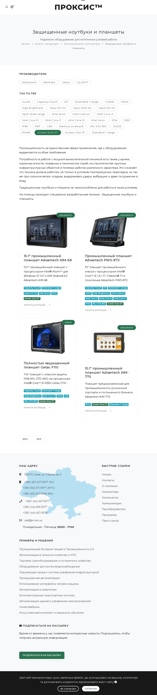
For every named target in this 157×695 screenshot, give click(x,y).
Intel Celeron (81, 114)
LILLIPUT (82, 82)
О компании (110, 486)
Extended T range (87, 101)
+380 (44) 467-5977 (37, 501)
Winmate (49, 82)
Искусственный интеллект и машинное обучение (51, 612)
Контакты (108, 480)
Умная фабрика (29, 607)
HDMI (124, 101)
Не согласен (68, 689)
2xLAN (26, 101)
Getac (66, 82)
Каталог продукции (47, 43)
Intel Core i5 (30, 120)
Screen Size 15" (75, 132)
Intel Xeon (98, 120)
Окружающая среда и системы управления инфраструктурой (59, 572)
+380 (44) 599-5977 (35, 507)
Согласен (91, 688)
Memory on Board (71, 126)
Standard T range (103, 132)
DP (66, 101)
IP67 (37, 126)
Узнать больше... (37, 304)
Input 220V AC (82, 107)
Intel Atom (59, 114)
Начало (25, 43)
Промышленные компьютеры (81, 43)
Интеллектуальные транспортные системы (47, 595)
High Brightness (32, 107)
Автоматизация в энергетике (38, 589)
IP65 (127, 120)
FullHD (110, 101)
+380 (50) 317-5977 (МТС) (39, 487)
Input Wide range (33, 114)
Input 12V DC (58, 107)
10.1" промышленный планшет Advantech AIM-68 (48, 258)
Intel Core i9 (76, 120)
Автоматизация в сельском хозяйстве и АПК (47, 555)
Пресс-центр (110, 520)
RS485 (26, 132)
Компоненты (110, 497)
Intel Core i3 (105, 114)
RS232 (117, 126)
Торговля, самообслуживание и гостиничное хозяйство (55, 560)
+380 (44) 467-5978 (35, 512)
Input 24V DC (107, 107)
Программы (109, 515)
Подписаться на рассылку (42, 655)
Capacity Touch (47, 101)
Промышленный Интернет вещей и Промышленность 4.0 (56, 549)
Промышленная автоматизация (39, 578)
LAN (49, 126)
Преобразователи (114, 509)
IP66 (25, 126)
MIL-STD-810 (98, 126)
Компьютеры (110, 491)
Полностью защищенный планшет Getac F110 (46, 365)
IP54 (114, 120)
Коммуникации (111, 503)
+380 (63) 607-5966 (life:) (38, 493)
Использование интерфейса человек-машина (48, 583)
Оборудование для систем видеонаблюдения (49, 566)
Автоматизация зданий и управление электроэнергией (55, 601)
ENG (25, 439)
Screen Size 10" (47, 132)
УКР (39, 439)
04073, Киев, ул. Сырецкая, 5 (42, 474)
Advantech (29, 82)
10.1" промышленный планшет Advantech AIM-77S (107, 372)
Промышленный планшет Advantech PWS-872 (108, 258)
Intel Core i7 (53, 120)
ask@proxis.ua (33, 520)
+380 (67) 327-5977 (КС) (39, 482)
